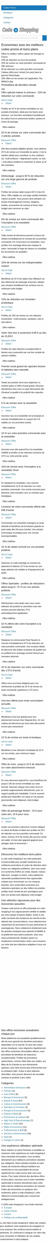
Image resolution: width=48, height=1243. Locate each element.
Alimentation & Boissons (15, 1088)
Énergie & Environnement (15, 1110)
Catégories (8, 18)
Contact (6, 22)
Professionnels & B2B (14, 1130)
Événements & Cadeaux (15, 1117)
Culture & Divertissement (15, 1104)
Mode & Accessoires (13, 1127)
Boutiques (7, 13)
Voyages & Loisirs (12, 1140)
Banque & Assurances (14, 1097)
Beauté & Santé (11, 1101)
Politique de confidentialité (16, 1217)
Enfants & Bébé (11, 1114)
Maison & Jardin (11, 1124)
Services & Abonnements (15, 1133)
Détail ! (8, 103)
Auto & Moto (9, 1094)
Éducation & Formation (14, 1107)
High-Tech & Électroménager (17, 1120)
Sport (6, 1137)
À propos (8, 1208)
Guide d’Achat (10, 1211)
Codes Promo (9, 8)
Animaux (8, 1091)
